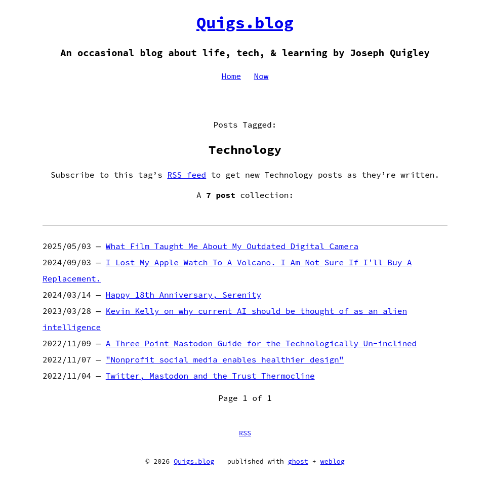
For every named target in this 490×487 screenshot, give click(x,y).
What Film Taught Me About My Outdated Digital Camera (232, 246)
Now (261, 76)
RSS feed (186, 175)
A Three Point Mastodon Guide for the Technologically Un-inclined (261, 343)
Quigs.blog (245, 23)
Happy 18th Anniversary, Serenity (183, 295)
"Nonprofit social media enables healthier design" (225, 359)
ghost (298, 461)
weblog (332, 461)
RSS (245, 433)
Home (231, 76)
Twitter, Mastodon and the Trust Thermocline (210, 376)
